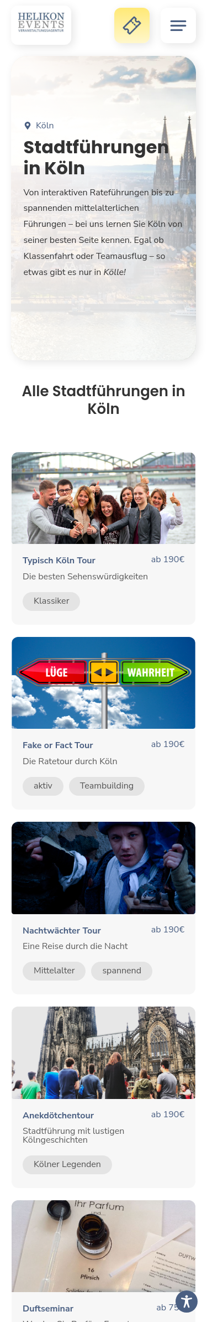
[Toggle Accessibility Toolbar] (186, 1301)
